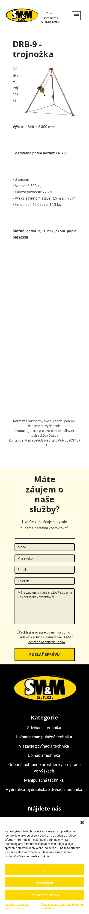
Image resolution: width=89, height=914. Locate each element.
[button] (82, 822)
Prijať (44, 869)
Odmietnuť (44, 882)
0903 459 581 (52, 22)
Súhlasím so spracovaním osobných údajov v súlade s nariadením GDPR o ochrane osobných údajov (47, 637)
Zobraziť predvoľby (44, 895)
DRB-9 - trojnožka (33, 49)
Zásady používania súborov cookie (17, 906)
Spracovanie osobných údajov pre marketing (62, 906)
